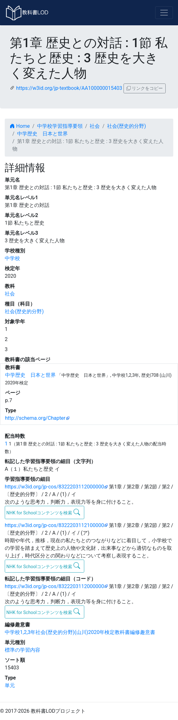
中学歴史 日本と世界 (42, 134)
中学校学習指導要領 (60, 126)
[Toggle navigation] (164, 12)
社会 (95, 126)
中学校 (12, 258)
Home (20, 126)
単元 (10, 685)
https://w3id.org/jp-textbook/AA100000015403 (69, 88)
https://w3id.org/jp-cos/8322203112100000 (54, 525)
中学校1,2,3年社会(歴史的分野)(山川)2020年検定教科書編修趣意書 (80, 632)
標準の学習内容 (22, 650)
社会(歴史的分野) (126, 126)
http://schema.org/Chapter (35, 418)
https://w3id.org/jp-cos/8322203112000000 (54, 487)
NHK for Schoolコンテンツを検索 (43, 512)
